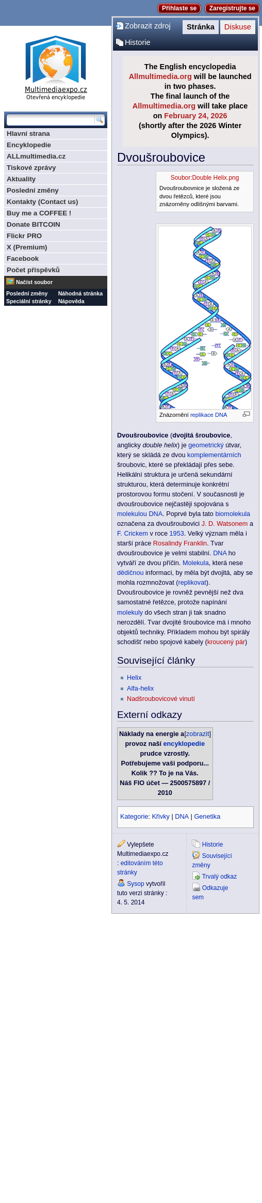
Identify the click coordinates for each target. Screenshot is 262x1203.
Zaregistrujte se (232, 8)
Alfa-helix (140, 688)
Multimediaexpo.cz (56, 66)
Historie (138, 42)
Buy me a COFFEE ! (39, 213)
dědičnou (130, 572)
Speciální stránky (29, 301)
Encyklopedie (29, 145)
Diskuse (237, 27)
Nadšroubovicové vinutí (161, 698)
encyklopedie (184, 743)
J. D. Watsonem (225, 523)
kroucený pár (226, 642)
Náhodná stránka (80, 293)
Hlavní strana (28, 133)
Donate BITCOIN (33, 224)
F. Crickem (132, 533)
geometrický (205, 445)
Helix (134, 677)
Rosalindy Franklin (180, 543)
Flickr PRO (24, 236)
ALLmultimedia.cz (36, 156)
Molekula (196, 563)
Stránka (201, 27)
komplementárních (214, 455)
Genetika (207, 816)
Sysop (135, 883)
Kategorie (134, 816)
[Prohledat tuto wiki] (50, 120)
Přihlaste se (179, 8)
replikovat (192, 582)
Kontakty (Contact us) (42, 202)
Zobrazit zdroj (148, 26)
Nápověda (71, 301)
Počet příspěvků (33, 270)
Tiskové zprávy (31, 167)
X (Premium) (27, 247)
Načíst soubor (34, 282)
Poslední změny (33, 190)
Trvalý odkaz (219, 876)
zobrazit (197, 734)
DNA (221, 415)
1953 (177, 533)
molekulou (132, 514)
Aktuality (21, 179)
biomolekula (232, 514)
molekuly (130, 612)
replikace (202, 415)
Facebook (23, 258)
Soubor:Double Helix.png (205, 177)
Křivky (161, 816)
